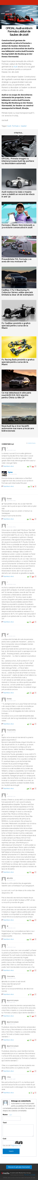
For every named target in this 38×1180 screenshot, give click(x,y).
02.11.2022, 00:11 (11, 1002)
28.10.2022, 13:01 (11, 796)
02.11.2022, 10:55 (11, 1048)
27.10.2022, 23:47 (12, 731)
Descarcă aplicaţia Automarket (19, 1167)
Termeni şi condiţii (29, 1175)
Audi (15, 67)
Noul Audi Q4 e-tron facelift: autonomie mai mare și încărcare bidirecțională (18, 428)
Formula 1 (16, 126)
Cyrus (10, 472)
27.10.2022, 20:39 (12, 584)
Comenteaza (31, 443)
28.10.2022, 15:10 (11, 928)
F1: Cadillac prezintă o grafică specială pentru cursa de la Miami (16, 325)
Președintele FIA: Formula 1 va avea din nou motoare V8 (16, 260)
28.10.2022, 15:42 (12, 947)
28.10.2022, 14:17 (11, 880)
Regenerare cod (16, 1145)
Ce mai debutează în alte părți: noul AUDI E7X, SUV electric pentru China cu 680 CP (16, 395)
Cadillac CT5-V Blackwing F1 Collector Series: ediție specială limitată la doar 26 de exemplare (17, 292)
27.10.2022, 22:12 (11, 636)
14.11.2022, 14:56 (11, 1079)
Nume (5, 1115)
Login (10, 1114)
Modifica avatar (5, 1103)
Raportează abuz (8, 466)
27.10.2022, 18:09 (12, 527)
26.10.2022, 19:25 (12, 500)
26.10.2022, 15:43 (12, 450)
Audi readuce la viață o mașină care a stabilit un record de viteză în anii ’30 (18, 194)
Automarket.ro (19, 2)
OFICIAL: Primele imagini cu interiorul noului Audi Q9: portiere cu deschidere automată (18, 161)
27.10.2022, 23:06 (12, 700)
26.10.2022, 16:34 (13, 474)
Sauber (24, 126)
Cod (4, 1139)
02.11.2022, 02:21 (11, 1024)
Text (5, 1123)
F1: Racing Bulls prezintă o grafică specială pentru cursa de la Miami (18, 362)
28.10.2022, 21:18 (11, 978)
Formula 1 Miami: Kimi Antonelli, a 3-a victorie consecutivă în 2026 (18, 226)
